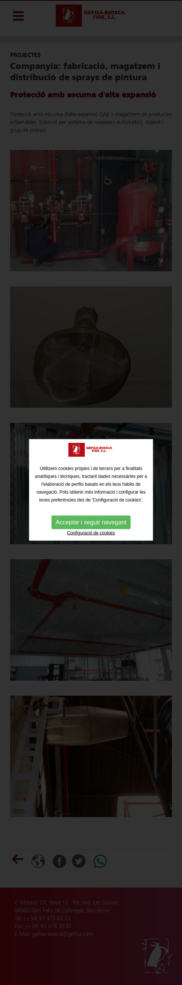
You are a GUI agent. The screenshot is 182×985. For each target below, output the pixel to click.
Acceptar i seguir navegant (90, 519)
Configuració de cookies (91, 530)
